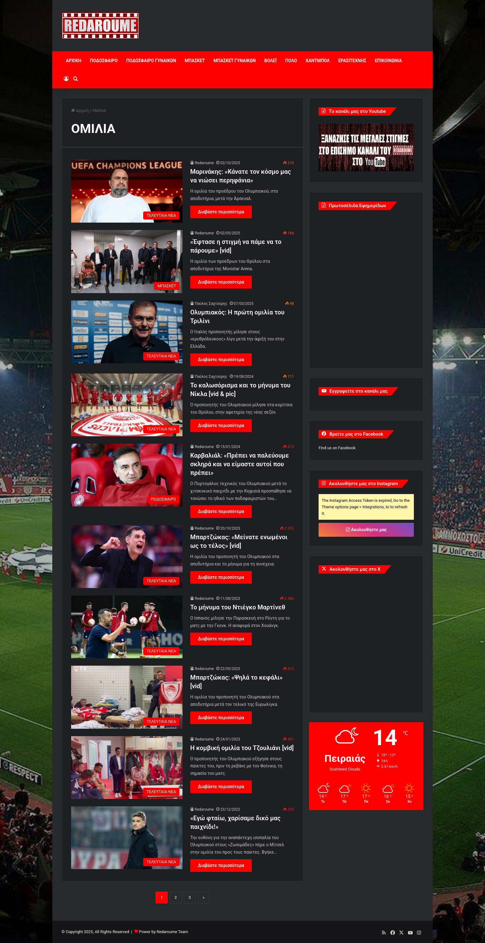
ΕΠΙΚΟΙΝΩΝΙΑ (388, 60)
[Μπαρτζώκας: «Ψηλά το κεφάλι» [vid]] (126, 697)
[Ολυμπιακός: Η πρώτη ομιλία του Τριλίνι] (126, 332)
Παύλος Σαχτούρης (211, 303)
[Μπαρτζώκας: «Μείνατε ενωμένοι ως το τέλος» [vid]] (126, 556)
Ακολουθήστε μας (366, 529)
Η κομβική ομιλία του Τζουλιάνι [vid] (242, 748)
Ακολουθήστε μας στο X (354, 569)
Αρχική (80, 110)
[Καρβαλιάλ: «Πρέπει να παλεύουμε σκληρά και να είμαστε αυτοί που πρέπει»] (126, 475)
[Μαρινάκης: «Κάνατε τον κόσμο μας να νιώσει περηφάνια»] (126, 191)
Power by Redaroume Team (163, 931)
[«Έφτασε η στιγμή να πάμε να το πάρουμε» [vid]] (126, 261)
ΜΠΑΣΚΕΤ (195, 60)
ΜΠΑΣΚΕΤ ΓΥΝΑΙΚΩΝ (234, 60)
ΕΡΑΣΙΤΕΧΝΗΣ (352, 60)
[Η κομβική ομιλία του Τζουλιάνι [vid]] (126, 767)
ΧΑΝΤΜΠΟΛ (318, 60)
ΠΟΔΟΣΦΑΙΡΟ (104, 60)
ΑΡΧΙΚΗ (73, 60)
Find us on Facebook (337, 448)
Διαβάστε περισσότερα (221, 211)
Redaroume (204, 163)
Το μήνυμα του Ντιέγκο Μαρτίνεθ (237, 607)
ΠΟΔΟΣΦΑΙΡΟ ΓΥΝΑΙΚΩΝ (151, 60)
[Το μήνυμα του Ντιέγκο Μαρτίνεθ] (126, 626)
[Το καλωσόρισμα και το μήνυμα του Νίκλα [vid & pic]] (126, 404)
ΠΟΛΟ (291, 60)
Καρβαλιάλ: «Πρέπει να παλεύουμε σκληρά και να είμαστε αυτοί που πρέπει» (239, 464)
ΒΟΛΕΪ (270, 60)
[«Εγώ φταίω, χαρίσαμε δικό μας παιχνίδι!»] (126, 837)
